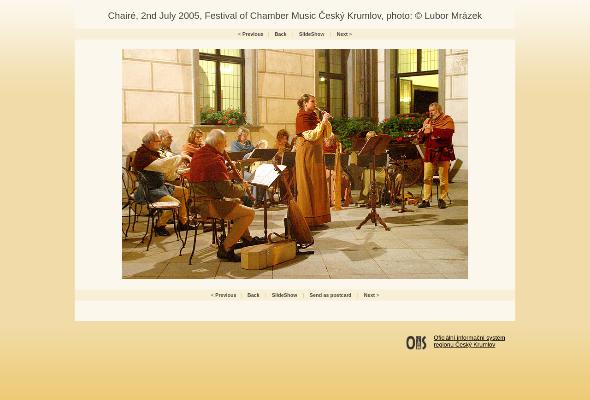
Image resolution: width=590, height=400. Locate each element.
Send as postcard (331, 295)
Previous (253, 34)
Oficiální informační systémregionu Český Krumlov (469, 341)
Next (342, 34)
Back (281, 34)
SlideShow (311, 34)
